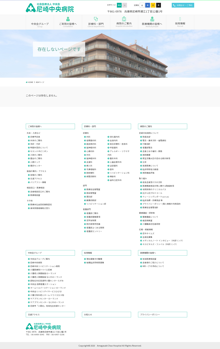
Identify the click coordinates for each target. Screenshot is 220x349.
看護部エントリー (94, 231)
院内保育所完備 (93, 224)
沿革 (144, 162)
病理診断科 (91, 176)
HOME (30, 82)
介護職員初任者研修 (151, 224)
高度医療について (150, 165)
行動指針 (146, 143)
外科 (88, 154)
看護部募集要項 (93, 216)
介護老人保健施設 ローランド (43, 273)
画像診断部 (91, 200)
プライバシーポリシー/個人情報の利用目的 (162, 203)
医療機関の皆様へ (152, 24)
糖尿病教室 (147, 220)
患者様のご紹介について (153, 262)
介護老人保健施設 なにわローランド (46, 277)
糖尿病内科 (91, 143)
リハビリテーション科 (120, 172)
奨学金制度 (91, 220)
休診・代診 (35, 143)
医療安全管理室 (93, 189)
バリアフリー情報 (38, 182)
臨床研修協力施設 (150, 169)
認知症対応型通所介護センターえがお (47, 280)
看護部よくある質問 (95, 227)
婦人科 (89, 165)
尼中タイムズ (148, 233)
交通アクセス (36, 178)
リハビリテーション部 (96, 203)
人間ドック (35, 162)
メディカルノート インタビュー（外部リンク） (163, 240)
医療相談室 (35, 195)
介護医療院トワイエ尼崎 (41, 269)
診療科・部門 (96, 24)
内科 (88, 136)
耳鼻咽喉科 (91, 169)
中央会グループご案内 (40, 258)
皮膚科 (89, 162)
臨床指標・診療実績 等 (153, 200)
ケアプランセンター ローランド (44, 298)
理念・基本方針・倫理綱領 (154, 140)
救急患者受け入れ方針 (152, 182)
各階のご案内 (36, 174)
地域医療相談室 (149, 258)
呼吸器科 (114, 147)
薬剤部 (89, 196)
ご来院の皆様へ (68, 24)
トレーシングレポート (156, 196)
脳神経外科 (91, 158)
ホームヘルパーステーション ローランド (48, 287)
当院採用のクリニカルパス (154, 189)
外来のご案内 (36, 140)
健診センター (36, 165)
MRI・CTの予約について (153, 266)
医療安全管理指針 (150, 207)
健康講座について (150, 216)
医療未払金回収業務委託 (41, 204)
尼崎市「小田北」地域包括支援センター (48, 305)
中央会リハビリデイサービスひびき (46, 291)
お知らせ (88, 314)
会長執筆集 (147, 237)
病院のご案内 (124, 24)
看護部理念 (147, 147)
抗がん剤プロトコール (152, 193)
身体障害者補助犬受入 (40, 208)
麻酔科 (113, 176)
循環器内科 (91, 140)
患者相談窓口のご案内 (40, 191)
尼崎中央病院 (36, 262)
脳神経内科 (91, 147)
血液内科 (114, 140)
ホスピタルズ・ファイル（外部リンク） (160, 244)
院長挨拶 (146, 136)
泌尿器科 (114, 165)
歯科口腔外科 (116, 180)
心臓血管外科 (116, 162)
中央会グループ (40, 24)
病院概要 (146, 154)
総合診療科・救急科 (119, 143)
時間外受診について (39, 147)
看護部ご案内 (92, 213)
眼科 (112, 169)
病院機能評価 (148, 172)
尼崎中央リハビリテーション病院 (45, 266)
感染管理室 (91, 193)
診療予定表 (35, 136)
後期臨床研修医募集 (95, 262)
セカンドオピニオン (39, 151)
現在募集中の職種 (94, 258)
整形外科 (114, 158)
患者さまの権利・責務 (152, 151)
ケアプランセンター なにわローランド (47, 302)
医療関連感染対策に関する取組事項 (158, 185)
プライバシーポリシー (150, 314)
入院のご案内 (36, 154)
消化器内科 (115, 136)
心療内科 (90, 151)
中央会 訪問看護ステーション (43, 284)
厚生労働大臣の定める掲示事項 (156, 158)
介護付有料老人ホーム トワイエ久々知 (47, 295)
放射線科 (90, 172)
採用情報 (180, 24)
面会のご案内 (36, 158)
